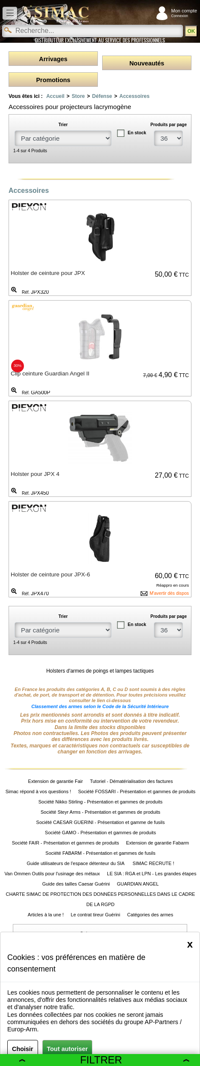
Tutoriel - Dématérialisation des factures (131, 781)
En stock (137, 132)
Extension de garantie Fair (55, 781)
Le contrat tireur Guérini (96, 914)
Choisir (22, 1048)
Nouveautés (147, 63)
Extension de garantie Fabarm (157, 842)
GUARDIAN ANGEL (138, 883)
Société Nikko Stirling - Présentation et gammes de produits (100, 801)
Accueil (55, 96)
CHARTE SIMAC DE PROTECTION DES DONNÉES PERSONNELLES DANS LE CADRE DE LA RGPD (100, 899)
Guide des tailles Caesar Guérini (76, 883)
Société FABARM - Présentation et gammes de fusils (100, 853)
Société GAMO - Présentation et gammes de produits (100, 832)
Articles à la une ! (46, 914)
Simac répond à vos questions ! (38, 791)
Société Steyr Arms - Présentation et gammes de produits (100, 812)
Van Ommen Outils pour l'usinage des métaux (52, 873)
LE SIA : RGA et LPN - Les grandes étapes (151, 873)
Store (78, 96)
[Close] (190, 944)
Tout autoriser (67, 1048)
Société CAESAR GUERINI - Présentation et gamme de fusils (100, 822)
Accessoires (134, 96)
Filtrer (104, 1060)
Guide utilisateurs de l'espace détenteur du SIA (75, 863)
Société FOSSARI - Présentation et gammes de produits (137, 791)
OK (191, 31)
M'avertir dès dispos (169, 593)
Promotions (53, 80)
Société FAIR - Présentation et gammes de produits (65, 842)
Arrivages (53, 59)
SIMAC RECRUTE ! (153, 863)
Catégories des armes (150, 914)
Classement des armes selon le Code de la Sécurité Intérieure (100, 706)
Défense (102, 96)
